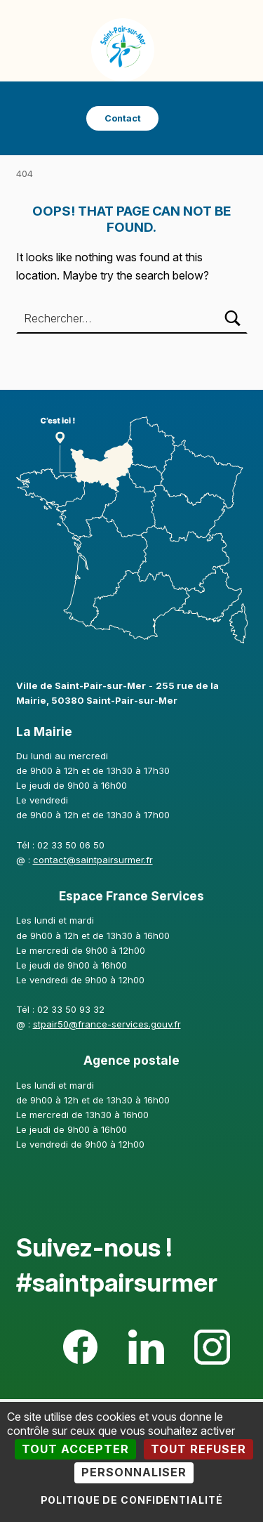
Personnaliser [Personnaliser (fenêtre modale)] (134, 1472)
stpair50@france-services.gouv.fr (107, 1024)
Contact (122, 118)
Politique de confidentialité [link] (132, 1500)
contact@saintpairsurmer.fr (93, 859)
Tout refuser (198, 1449)
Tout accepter (75, 1449)
